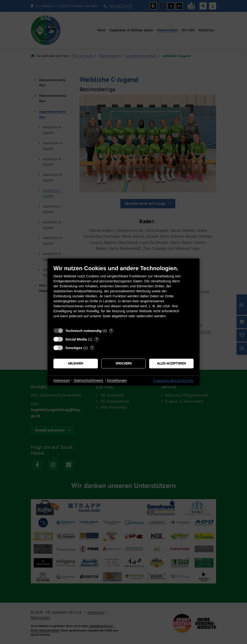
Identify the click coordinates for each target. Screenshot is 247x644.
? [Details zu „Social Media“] (96, 339)
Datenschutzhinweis (88, 380)
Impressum (61, 380)
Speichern (124, 363)
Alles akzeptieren (171, 363)
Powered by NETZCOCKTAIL (173, 381)
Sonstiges (73, 348)
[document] (123, 295)
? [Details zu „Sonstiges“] (92, 348)
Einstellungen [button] (117, 380)
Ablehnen (75, 363)
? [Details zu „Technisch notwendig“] (111, 331)
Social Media (76, 339)
